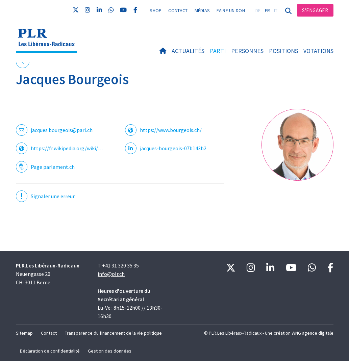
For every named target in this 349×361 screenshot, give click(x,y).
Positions (283, 51)
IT (276, 10)
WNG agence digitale (312, 333)
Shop (155, 10)
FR (267, 10)
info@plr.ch (111, 273)
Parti (218, 51)
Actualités (188, 51)
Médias (202, 10)
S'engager (315, 10)
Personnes (247, 51)
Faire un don (231, 10)
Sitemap (24, 333)
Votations (318, 51)
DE (258, 10)
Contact (178, 10)
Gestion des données (109, 351)
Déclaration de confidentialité (50, 351)
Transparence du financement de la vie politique (113, 333)
